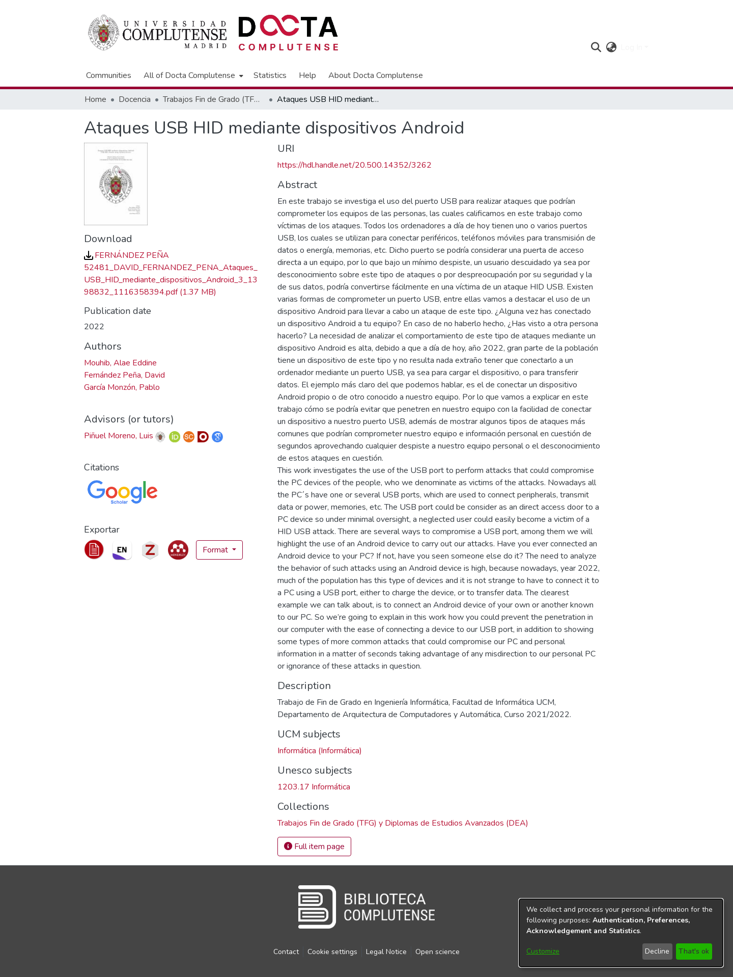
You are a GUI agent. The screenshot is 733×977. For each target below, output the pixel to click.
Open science (437, 952)
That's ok (694, 951)
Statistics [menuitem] (270, 75)
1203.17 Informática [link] (313, 787)
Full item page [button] (314, 846)
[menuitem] (192, 75)
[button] (595, 47)
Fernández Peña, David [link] (124, 375)
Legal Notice (386, 952)
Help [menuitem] (307, 75)
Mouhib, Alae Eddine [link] (120, 362)
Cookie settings (332, 952)
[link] (402, 823)
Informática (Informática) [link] (319, 750)
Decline (657, 951)
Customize (542, 951)
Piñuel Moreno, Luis (118, 435)
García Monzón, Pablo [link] (122, 387)
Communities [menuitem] (108, 75)
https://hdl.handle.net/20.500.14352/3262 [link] (354, 165)
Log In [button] (632, 47)
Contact (286, 952)
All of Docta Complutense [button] (189, 75)
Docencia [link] (135, 99)
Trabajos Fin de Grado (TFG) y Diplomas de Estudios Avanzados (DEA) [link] (214, 99)
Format (216, 550)
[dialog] (621, 933)
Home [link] (95, 99)
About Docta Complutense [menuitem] (375, 75)
